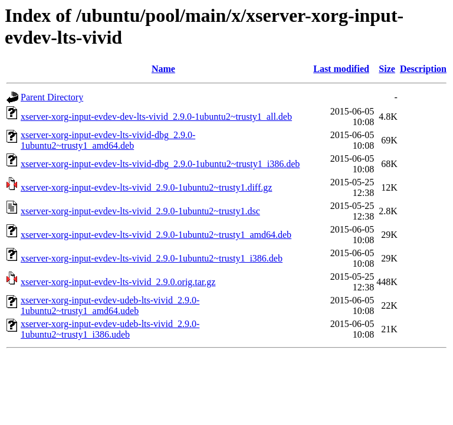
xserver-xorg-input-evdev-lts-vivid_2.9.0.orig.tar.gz (118, 282)
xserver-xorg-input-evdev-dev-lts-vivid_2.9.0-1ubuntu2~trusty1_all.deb (156, 117)
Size (387, 69)
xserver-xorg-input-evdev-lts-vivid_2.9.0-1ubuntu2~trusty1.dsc (140, 211)
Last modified (341, 69)
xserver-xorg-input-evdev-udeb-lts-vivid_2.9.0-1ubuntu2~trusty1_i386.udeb (110, 329)
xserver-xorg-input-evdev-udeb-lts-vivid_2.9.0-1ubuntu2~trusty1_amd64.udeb (110, 305)
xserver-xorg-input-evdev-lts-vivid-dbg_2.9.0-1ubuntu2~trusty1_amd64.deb (108, 140)
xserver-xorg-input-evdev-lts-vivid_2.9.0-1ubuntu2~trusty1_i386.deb (152, 258)
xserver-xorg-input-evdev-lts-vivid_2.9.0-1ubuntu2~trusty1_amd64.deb (156, 235)
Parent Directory (52, 97)
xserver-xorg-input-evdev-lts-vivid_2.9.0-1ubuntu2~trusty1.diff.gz (146, 187)
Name (163, 69)
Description (423, 69)
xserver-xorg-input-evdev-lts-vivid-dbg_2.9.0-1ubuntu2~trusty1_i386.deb (160, 164)
